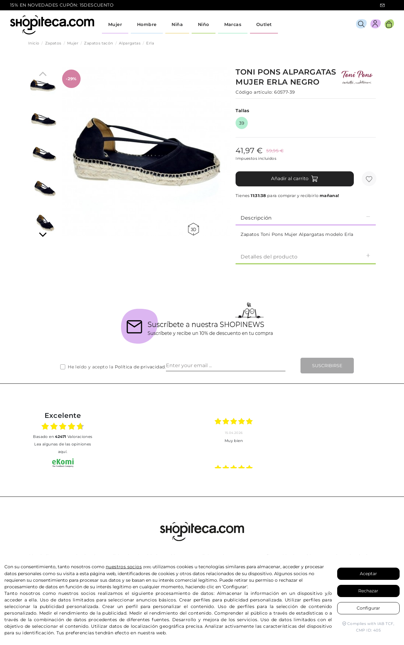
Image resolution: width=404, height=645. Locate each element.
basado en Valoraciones (62, 436)
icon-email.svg (382, 5)
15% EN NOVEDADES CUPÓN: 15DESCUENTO (62, 5)
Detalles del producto (306, 256)
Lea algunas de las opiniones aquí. (62, 448)
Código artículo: (254, 92)
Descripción (306, 217)
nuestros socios (124, 567)
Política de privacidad (140, 367)
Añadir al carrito (294, 179)
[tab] (306, 217)
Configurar (368, 608)
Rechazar (368, 591)
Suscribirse (327, 365)
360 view (193, 229)
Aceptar (368, 573)
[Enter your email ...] (225, 365)
